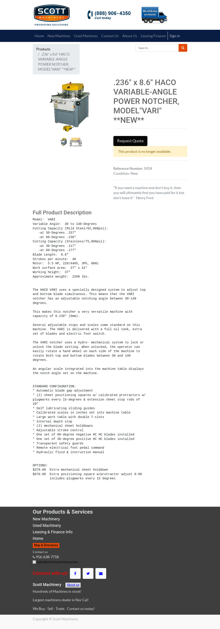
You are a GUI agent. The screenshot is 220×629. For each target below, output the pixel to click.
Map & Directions (46, 545)
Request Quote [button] (130, 141)
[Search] (183, 48)
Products (43, 49)
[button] (38, 123)
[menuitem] (39, 36)
